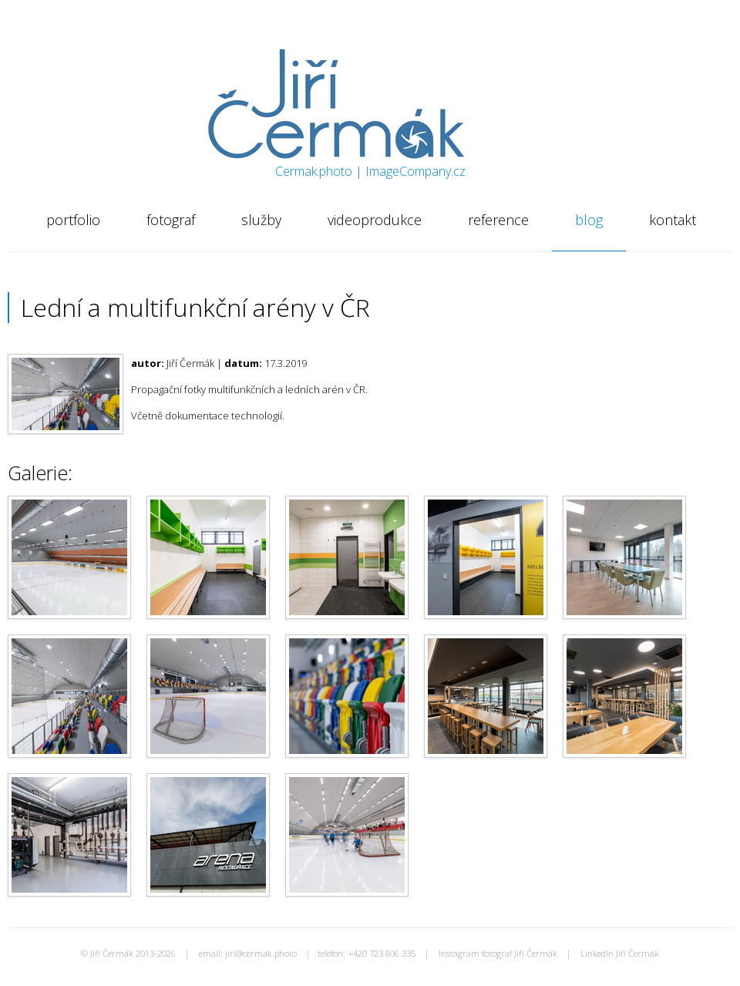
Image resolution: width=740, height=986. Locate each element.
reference (498, 219)
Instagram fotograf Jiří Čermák (498, 953)
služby (261, 219)
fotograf (170, 219)
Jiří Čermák (268, 65)
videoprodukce (375, 219)
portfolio (73, 219)
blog (589, 219)
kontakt (672, 219)
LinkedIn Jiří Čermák (619, 953)
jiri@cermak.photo (261, 953)
